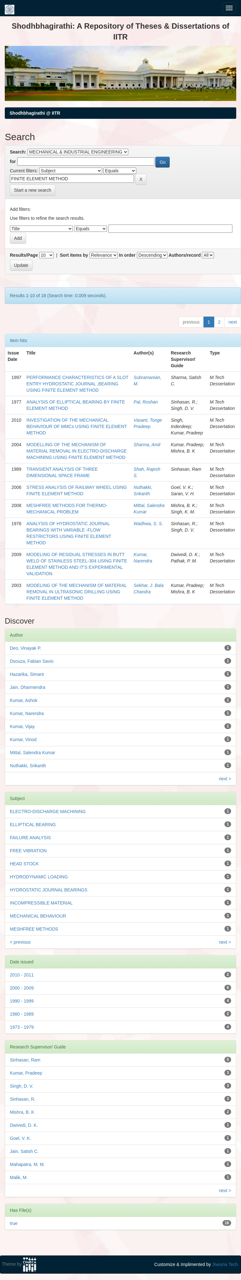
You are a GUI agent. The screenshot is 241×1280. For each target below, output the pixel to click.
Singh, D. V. (21, 1086)
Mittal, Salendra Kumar (32, 752)
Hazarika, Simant (27, 674)
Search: (18, 151)
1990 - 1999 (22, 1001)
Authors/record (184, 255)
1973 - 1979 (22, 1027)
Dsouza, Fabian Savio (31, 661)
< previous (20, 942)
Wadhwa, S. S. (148, 523)
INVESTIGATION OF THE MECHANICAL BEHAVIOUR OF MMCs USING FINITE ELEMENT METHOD (76, 426)
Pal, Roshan (146, 401)
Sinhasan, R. (22, 1099)
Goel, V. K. (20, 1138)
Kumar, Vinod (23, 739)
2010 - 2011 (22, 974)
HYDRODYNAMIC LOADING (39, 876)
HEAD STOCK (24, 863)
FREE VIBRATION (28, 850)
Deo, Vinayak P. (25, 648)
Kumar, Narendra (27, 713)
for (13, 161)
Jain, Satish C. (24, 1151)
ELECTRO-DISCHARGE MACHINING (48, 811)
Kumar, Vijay (22, 726)
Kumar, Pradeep (26, 1073)
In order (127, 255)
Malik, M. (19, 1177)
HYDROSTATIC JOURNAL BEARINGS (48, 889)
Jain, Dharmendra (27, 687)
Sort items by (74, 255)
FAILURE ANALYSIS (30, 837)
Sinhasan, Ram (25, 1059)
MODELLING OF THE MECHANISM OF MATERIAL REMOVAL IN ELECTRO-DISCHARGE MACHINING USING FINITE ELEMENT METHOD (76, 451)
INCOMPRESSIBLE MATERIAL (41, 902)
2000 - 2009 (22, 987)
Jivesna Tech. (225, 1264)
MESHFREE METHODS (34, 929)
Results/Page (24, 255)
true (14, 1223)
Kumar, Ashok (23, 700)
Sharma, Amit (147, 444)
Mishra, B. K (22, 1112)
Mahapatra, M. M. (27, 1164)
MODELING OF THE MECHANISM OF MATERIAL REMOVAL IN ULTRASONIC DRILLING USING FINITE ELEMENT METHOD (76, 592)
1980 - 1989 (22, 1014)
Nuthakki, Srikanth (28, 765)
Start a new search (32, 190)
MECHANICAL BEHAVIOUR (38, 916)
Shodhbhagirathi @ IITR (35, 113)
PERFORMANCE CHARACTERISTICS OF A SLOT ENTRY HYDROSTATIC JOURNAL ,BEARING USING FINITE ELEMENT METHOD (77, 384)
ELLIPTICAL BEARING (33, 824)
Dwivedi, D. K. (24, 1125)
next (233, 322)
